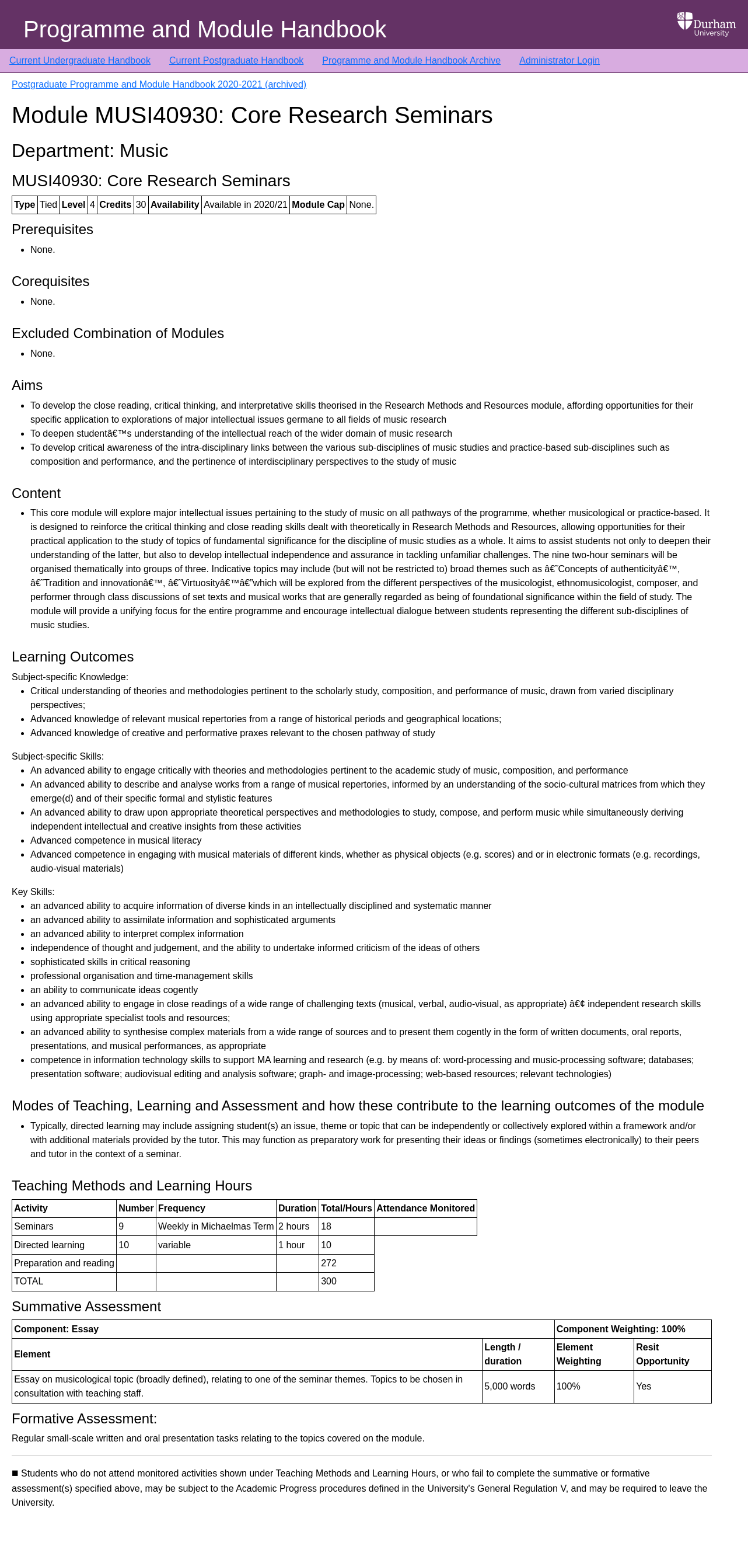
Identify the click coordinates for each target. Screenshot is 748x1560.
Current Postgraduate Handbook (236, 60)
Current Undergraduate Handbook (80, 60)
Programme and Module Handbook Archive (411, 60)
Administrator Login (559, 60)
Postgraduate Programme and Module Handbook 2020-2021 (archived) (159, 84)
